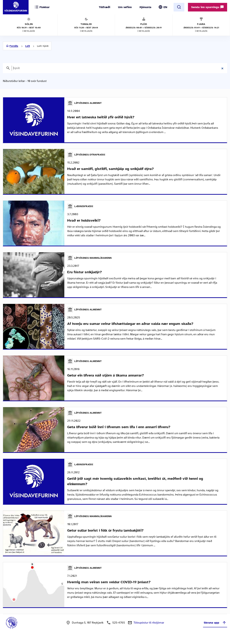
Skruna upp (215, 623)
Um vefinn (125, 7)
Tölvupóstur (149, 622)
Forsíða (14, 46)
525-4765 (118, 622)
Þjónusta (145, 7)
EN (165, 7)
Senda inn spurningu (207, 7)
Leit (27, 46)
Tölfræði (104, 7)
